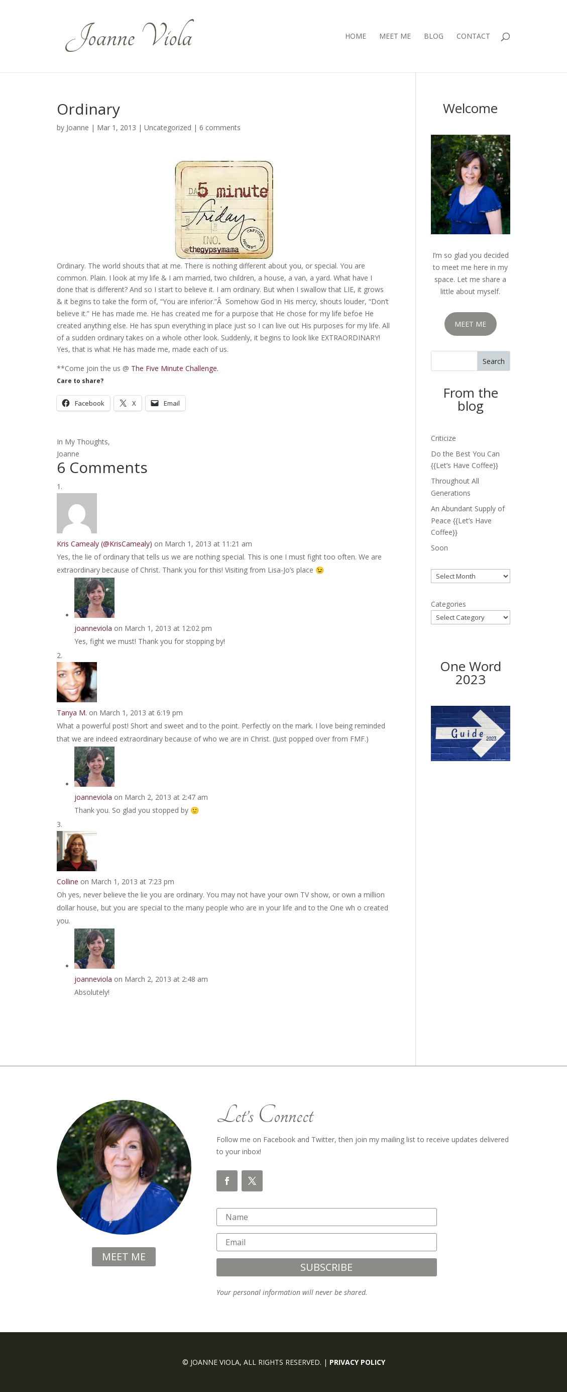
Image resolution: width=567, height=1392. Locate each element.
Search (494, 361)
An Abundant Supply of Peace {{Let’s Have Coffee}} (468, 520)
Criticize (443, 438)
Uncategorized (167, 127)
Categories (448, 604)
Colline (67, 881)
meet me (124, 1256)
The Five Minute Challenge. (174, 368)
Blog (433, 37)
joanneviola (93, 628)
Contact (473, 37)
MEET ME (470, 324)
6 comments (220, 127)
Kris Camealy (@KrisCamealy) (104, 543)
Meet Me (395, 37)
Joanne (77, 127)
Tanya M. (72, 712)
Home (355, 37)
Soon (439, 547)
